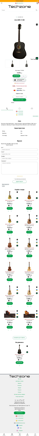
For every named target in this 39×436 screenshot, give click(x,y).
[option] (19, 41)
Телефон (3, 156)
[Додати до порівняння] (25, 76)
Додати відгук (19, 181)
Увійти (3, 186)
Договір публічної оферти (19, 394)
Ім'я (2, 147)
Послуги (19, 389)
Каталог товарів (20, 13)
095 (18, 111)
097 (18, 113)
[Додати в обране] (22, 76)
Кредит (19, 387)
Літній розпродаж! (19, 1)
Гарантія (19, 383)
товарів (23, 337)
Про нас (19, 378)
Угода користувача (19, 396)
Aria (21, 131)
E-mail (2, 151)
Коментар (3, 161)
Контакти (19, 385)
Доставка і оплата (19, 381)
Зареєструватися (5, 184)
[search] (36, 10)
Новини (19, 392)
